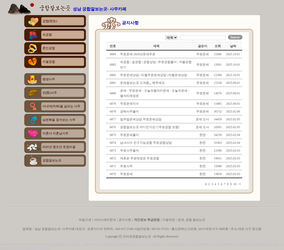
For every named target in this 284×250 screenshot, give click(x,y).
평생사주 (49, 79)
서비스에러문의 (105, 220)
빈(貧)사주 (50, 93)
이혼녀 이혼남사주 (55, 133)
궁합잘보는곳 (52, 160)
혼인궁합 (49, 48)
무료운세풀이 (129, 135)
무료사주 (126, 166)
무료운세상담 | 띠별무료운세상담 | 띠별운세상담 (153, 75)
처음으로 (85, 220)
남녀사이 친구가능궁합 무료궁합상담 (146, 143)
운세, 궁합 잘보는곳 (191, 220)
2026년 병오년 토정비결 (59, 147)
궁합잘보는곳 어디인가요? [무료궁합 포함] (149, 127)
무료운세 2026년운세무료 (137, 54)
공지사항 (125, 220)
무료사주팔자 (129, 150)
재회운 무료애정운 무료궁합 (139, 158)
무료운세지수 (129, 103)
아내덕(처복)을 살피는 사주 (62, 106)
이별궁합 (49, 62)
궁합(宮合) (50, 21)
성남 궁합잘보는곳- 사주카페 (99, 9)
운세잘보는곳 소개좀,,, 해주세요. (142, 83)
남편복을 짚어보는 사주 (59, 120)
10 (234, 184)
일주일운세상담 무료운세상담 (141, 119)
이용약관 (168, 220)
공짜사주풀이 (129, 111)
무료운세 (126, 174)
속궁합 (47, 34)
